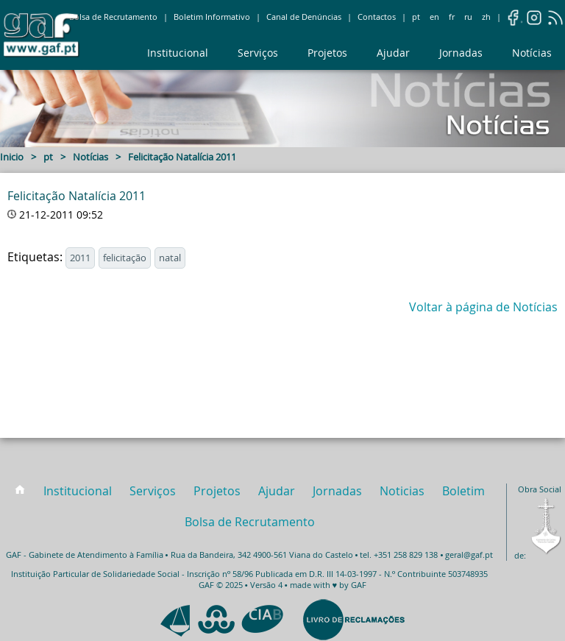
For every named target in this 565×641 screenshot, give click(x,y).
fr (452, 17)
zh (486, 17)
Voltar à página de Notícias (483, 307)
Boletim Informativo (212, 17)
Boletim (463, 491)
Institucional (177, 53)
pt (416, 17)
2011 (80, 258)
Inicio (12, 157)
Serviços (258, 53)
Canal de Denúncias (303, 17)
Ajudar (393, 53)
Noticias (402, 491)
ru (468, 17)
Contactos (377, 17)
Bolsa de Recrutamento (113, 17)
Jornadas (461, 53)
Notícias (532, 53)
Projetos (327, 53)
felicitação (124, 258)
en (434, 17)
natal (170, 258)
